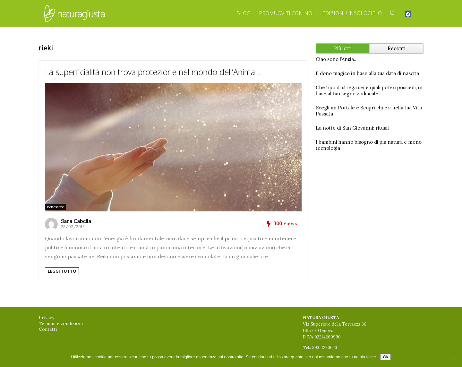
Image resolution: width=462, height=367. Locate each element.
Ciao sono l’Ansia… (337, 59)
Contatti (48, 329)
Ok (385, 356)
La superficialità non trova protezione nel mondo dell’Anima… (153, 71)
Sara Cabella (76, 221)
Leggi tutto (62, 271)
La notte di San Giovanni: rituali (352, 128)
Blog (243, 13)
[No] (454, 358)
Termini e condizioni (61, 323)
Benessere (55, 207)
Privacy (46, 317)
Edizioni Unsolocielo (352, 13)
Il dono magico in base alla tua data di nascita (367, 73)
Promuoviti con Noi (286, 13)
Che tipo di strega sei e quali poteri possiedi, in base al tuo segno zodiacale (369, 90)
